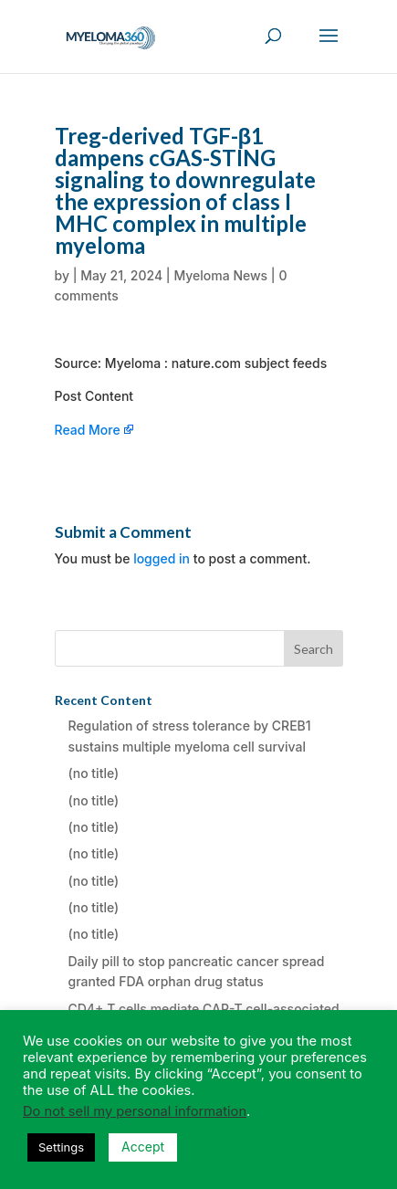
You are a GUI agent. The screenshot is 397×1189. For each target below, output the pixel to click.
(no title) (94, 773)
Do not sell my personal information (134, 1111)
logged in (161, 558)
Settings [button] (61, 1147)
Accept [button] (142, 1146)
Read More (87, 429)
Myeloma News (220, 275)
